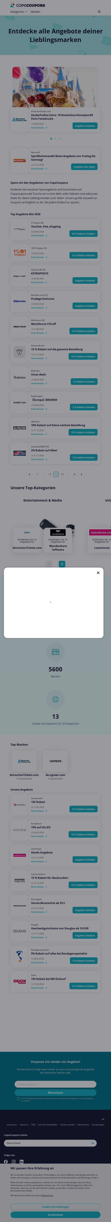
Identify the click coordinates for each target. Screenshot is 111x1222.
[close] (98, 572)
